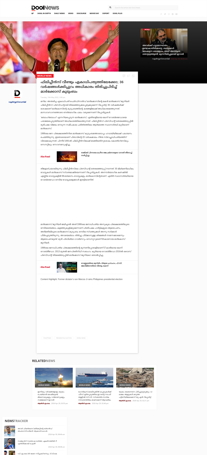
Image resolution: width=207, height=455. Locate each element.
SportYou (89, 435)
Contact (26, 439)
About (25, 425)
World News (81, 338)
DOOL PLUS (117, 13)
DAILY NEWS (59, 13)
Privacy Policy (29, 432)
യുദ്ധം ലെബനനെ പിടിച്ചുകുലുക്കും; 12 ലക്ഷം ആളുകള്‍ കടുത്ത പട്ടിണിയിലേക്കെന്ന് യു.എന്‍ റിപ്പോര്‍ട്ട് (133, 398)
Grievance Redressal (33, 442)
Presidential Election (64, 338)
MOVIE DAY (94, 13)
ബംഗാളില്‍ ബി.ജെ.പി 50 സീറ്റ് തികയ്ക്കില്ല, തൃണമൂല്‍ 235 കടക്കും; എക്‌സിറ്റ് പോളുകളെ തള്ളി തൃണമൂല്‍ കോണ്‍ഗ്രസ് (178, 179)
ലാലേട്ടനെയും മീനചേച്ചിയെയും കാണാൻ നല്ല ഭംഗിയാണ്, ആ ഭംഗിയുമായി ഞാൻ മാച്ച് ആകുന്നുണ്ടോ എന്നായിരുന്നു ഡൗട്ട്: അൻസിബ (178, 166)
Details (56, 439)
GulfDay (89, 439)
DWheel (56, 431)
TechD (55, 428)
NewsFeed (122, 435)
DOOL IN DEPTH (44, 13)
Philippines (47, 338)
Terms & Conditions (32, 435)
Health (56, 435)
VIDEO (70, 13)
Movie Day (122, 431)
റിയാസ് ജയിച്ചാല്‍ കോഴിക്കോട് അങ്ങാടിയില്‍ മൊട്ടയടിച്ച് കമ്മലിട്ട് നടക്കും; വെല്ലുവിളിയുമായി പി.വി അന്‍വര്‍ (178, 153)
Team (24, 428)
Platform (122, 428)
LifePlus (89, 431)
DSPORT (105, 13)
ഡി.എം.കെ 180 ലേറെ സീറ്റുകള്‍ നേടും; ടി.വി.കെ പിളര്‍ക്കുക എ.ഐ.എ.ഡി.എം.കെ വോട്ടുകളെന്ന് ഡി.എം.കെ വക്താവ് (175, 126)
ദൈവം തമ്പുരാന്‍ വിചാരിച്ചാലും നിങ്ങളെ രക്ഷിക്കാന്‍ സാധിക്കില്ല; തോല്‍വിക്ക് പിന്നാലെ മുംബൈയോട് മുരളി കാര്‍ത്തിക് (178, 192)
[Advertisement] (87, 209)
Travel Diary (90, 428)
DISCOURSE (81, 13)
